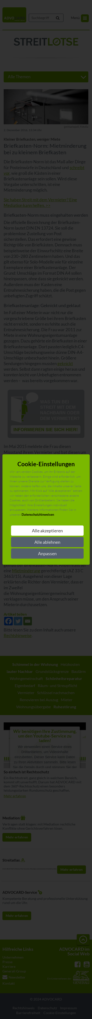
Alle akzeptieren (47, 530)
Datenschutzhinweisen (38, 514)
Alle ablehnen (47, 542)
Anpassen (47, 553)
